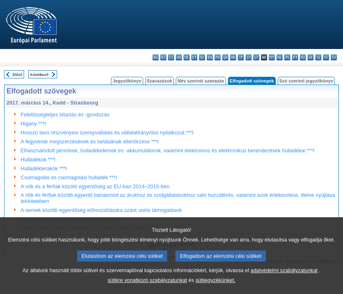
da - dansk (179, 57)
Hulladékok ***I (38, 159)
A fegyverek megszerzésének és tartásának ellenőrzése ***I (90, 141)
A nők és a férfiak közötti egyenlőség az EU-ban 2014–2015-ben (95, 186)
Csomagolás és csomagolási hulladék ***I (69, 177)
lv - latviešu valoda (249, 57)
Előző (17, 74)
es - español (163, 57)
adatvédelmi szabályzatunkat (283, 279)
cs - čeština (171, 57)
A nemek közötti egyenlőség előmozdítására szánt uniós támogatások (101, 210)
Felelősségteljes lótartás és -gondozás (65, 114)
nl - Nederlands (280, 57)
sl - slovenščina (318, 57)
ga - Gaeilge (225, 57)
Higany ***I (33, 123)
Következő (39, 74)
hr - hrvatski (233, 57)
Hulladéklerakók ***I (44, 168)
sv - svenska (334, 57)
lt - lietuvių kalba (256, 57)
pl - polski (287, 57)
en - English (210, 57)
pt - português (295, 57)
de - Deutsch (187, 57)
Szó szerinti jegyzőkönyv (306, 80)
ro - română (303, 57)
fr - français (218, 57)
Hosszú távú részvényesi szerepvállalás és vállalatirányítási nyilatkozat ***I (107, 132)
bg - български (156, 57)
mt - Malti (272, 57)
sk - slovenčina (311, 57)
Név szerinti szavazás (200, 80)
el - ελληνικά (202, 57)
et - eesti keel (194, 57)
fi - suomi (326, 57)
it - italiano (241, 57)
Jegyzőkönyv (127, 80)
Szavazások (160, 80)
